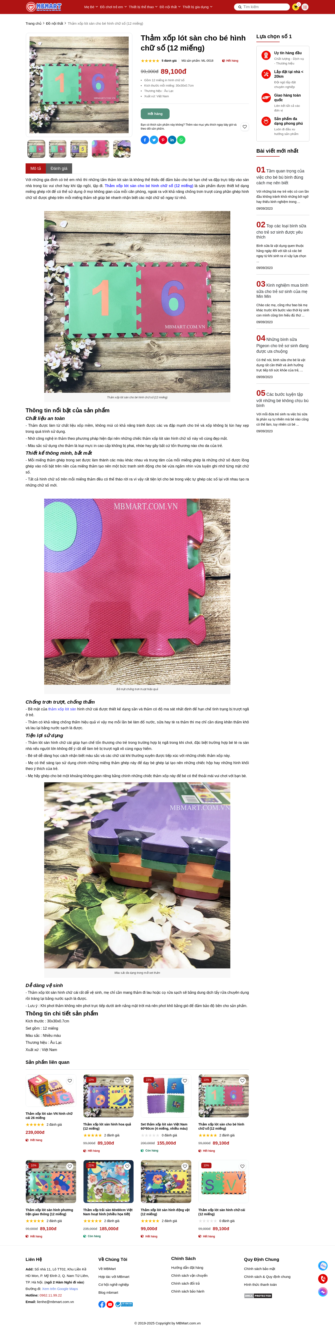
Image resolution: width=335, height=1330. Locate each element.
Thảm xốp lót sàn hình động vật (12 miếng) (165, 1212)
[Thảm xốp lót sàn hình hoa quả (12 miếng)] (109, 1096)
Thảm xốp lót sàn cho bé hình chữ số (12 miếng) (221, 1126)
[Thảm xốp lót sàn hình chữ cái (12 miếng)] (224, 1181)
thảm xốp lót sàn (62, 709)
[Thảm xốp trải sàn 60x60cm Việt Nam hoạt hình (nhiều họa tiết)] (109, 1181)
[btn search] (240, 7)
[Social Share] (145, 140)
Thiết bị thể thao (143, 7)
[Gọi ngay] (323, 1279)
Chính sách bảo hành (187, 1291)
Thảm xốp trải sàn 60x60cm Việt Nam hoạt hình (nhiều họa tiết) (108, 1212)
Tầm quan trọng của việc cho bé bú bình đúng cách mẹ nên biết (280, 177)
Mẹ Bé (91, 7)
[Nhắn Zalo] (323, 1266)
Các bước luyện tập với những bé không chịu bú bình (282, 400)
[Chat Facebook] (323, 1292)
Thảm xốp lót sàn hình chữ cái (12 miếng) (221, 1212)
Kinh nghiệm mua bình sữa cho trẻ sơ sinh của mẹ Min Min (282, 291)
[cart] (296, 7)
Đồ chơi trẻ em (113, 7)
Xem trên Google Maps (60, 1289)
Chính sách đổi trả (185, 1283)
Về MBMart (107, 1269)
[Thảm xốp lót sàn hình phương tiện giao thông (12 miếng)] (51, 1181)
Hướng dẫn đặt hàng (187, 1268)
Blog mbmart (108, 1292)
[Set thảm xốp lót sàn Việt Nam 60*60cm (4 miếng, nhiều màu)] (166, 1096)
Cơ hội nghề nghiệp (113, 1284)
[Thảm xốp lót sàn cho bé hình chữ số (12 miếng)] (149, 186)
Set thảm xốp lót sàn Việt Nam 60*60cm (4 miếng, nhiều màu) (164, 1126)
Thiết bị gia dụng (198, 7)
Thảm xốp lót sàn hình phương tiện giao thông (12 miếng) (49, 1212)
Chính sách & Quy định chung (267, 1277)
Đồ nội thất (170, 7)
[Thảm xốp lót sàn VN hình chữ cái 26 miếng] (51, 1091)
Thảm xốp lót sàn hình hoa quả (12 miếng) (107, 1126)
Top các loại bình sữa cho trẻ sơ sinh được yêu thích (281, 231)
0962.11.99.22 (51, 1295)
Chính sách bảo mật (259, 1269)
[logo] (44, 7)
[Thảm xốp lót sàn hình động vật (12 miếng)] (166, 1181)
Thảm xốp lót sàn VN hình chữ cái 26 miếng (49, 1116)
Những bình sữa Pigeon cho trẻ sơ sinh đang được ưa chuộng (282, 345)
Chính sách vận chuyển (189, 1275)
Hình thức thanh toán (260, 1284)
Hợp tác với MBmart (113, 1277)
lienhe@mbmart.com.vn (55, 1302)
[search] (262, 6)
